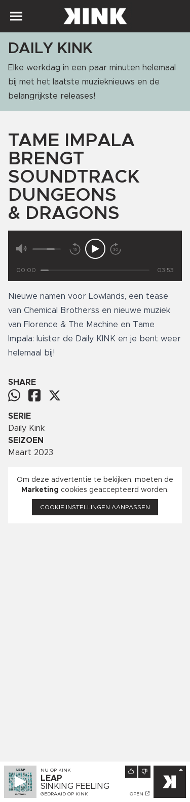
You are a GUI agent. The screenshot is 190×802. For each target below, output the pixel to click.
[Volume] (46, 249)
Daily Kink (26, 428)
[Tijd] (95, 270)
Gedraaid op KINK (64, 793)
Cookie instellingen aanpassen (95, 507)
